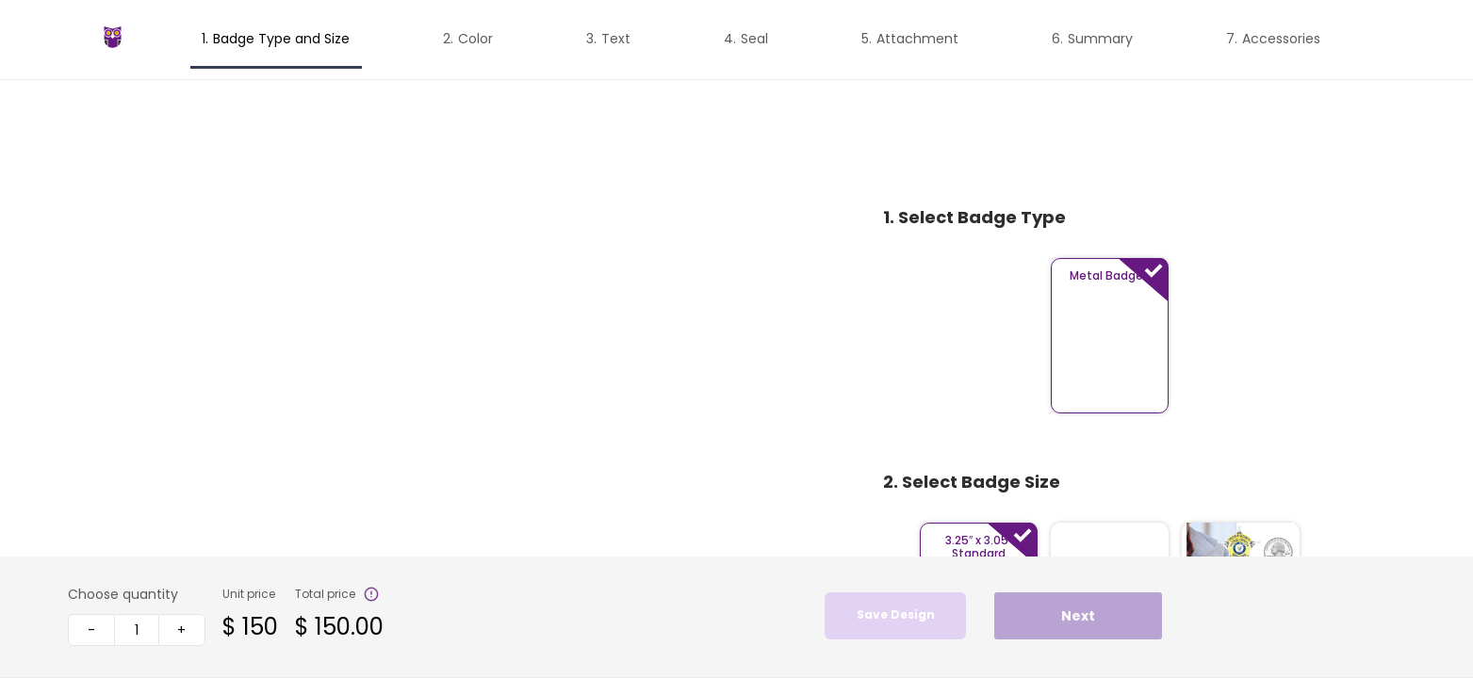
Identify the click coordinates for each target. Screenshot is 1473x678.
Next (1078, 615)
